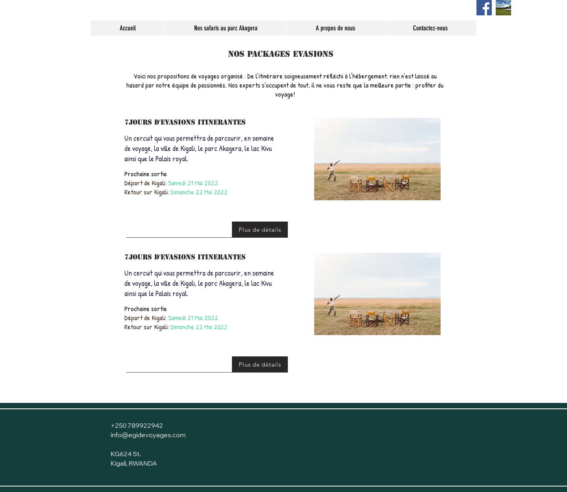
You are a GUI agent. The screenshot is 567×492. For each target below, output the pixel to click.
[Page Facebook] (484, 7)
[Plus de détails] (260, 229)
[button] (377, 159)
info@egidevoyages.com (148, 435)
